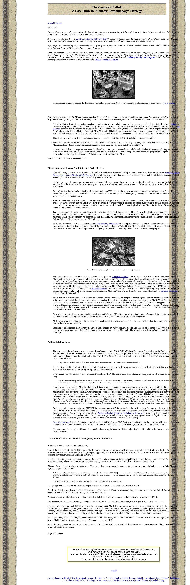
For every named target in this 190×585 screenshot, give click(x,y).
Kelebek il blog (157, 580)
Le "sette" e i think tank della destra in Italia (122, 578)
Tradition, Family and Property (141, 57)
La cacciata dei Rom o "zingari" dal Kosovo (160, 578)
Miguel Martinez (55, 23)
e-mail (114, 570)
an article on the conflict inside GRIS (92, 39)
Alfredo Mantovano (98, 288)
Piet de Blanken (169, 103)
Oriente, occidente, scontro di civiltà (86, 578)
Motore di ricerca (142, 580)
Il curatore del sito (62, 578)
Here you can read (61, 422)
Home (50, 578)
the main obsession (169, 291)
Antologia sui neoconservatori (99, 580)
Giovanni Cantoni (120, 276)
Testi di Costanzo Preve (124, 580)
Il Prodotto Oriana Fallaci (75, 580)
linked (173, 124)
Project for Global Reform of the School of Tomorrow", (121, 413)
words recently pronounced (107, 224)
